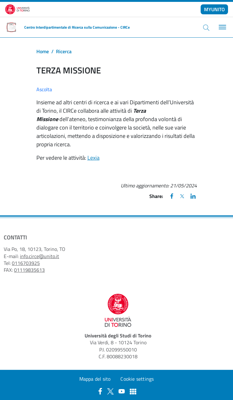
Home (42, 51)
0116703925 (26, 263)
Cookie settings (137, 379)
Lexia (93, 157)
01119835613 (29, 270)
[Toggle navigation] (221, 27)
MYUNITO (214, 9)
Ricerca (64, 51)
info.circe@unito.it (39, 256)
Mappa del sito (95, 379)
